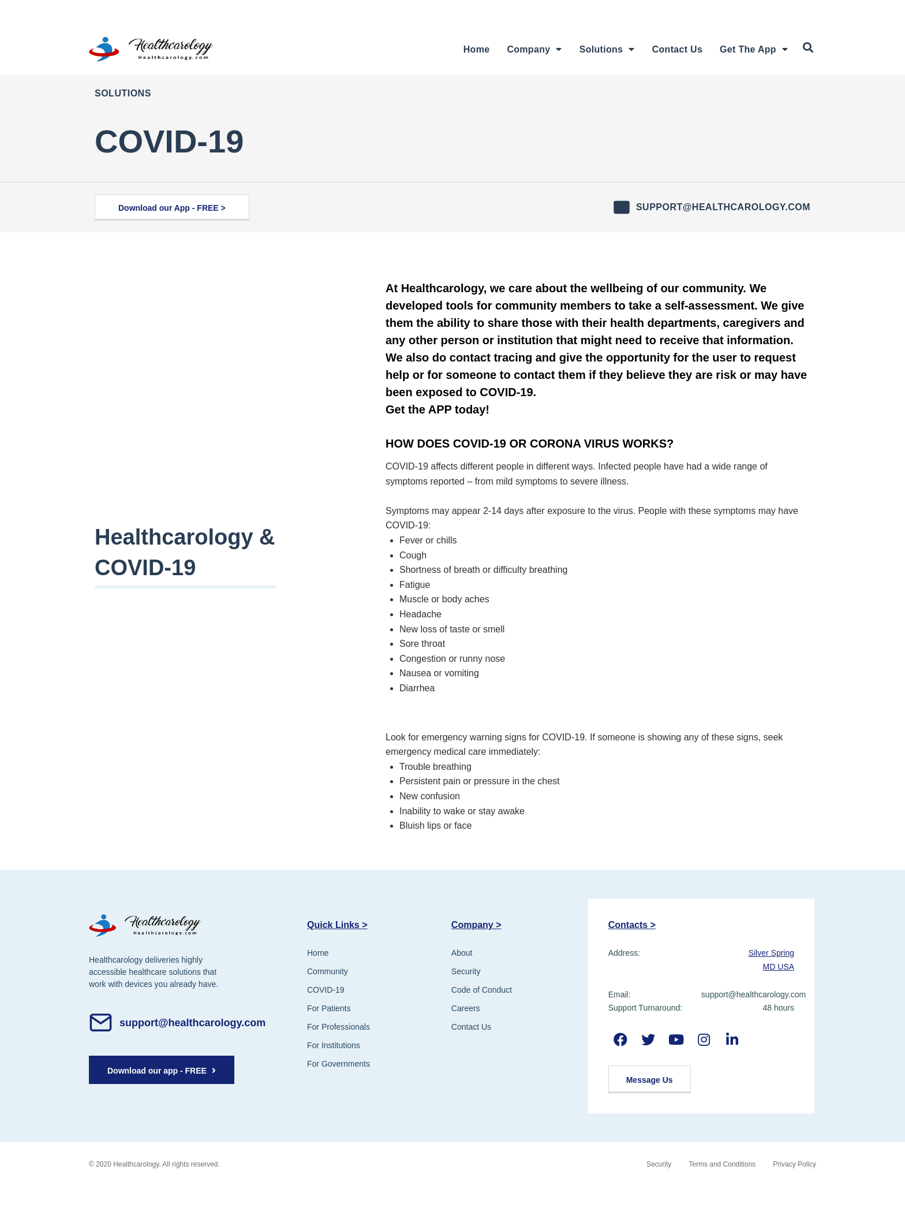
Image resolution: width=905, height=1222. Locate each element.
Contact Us (677, 49)
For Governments (338, 1063)
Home (476, 49)
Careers (465, 1008)
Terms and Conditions (722, 1164)
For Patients (328, 1008)
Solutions (607, 49)
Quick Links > (337, 925)
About (462, 953)
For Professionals (338, 1026)
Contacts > (632, 925)
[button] (172, 208)
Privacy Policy (794, 1164)
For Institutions (333, 1045)
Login (712, 11)
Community (327, 971)
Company (534, 49)
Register (779, 11)
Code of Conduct (481, 989)
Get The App (754, 49)
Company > (476, 925)
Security (466, 971)
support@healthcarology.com (723, 207)
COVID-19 (326, 989)
